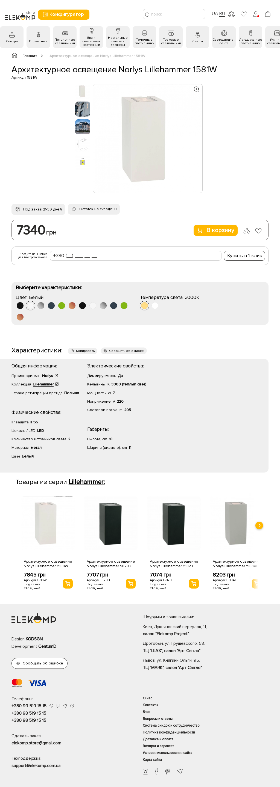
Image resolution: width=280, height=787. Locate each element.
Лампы (197, 41)
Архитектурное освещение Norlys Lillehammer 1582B (174, 563)
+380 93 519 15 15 (28, 713)
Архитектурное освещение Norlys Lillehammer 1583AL (237, 563)
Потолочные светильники (64, 41)
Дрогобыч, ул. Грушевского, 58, (206, 647)
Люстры (12, 41)
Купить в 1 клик (244, 256)
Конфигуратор (63, 14)
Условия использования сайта (167, 753)
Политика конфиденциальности (169, 732)
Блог (146, 712)
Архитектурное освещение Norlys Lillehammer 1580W (48, 563)
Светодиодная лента (223, 41)
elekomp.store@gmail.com (36, 743)
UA (215, 13)
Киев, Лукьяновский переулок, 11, (206, 631)
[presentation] (259, 525)
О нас (147, 698)
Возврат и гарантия (158, 746)
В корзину (215, 230)
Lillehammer (43, 384)
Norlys (47, 375)
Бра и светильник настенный (91, 41)
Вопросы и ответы (158, 719)
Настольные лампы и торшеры (118, 41)
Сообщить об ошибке (126, 351)
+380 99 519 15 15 (28, 706)
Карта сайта (152, 760)
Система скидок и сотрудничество (171, 725)
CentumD (47, 646)
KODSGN (34, 639)
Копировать (85, 351)
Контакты (150, 705)
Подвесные (38, 41)
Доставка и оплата (158, 739)
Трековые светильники (171, 41)
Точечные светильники (144, 41)
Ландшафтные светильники (250, 41)
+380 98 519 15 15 (28, 720)
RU (222, 13)
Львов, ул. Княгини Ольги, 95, (206, 664)
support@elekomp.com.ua (35, 765)
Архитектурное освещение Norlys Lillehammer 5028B (111, 563)
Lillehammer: (87, 482)
